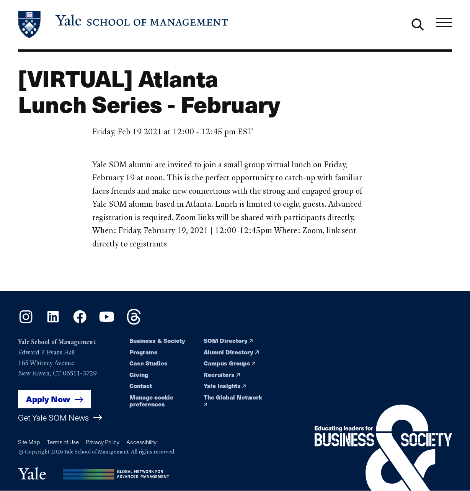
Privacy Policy (102, 442)
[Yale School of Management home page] (123, 24)
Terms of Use (63, 442)
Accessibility (141, 442)
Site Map (29, 442)
